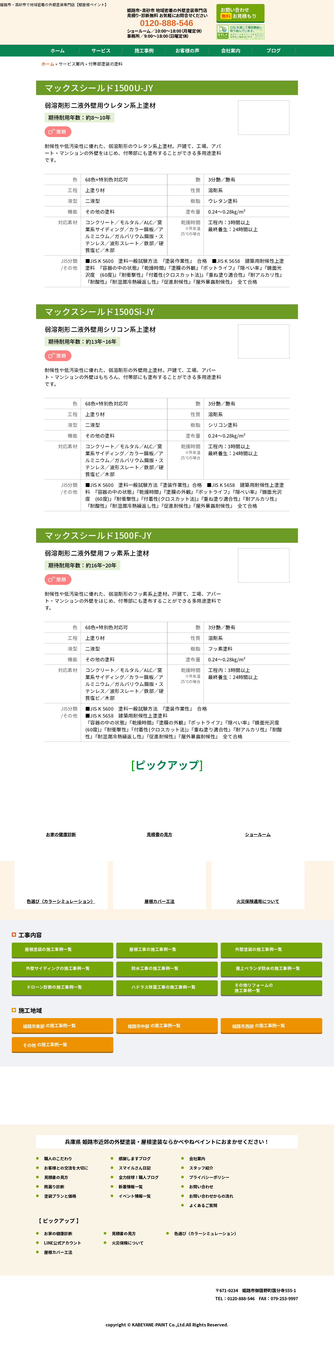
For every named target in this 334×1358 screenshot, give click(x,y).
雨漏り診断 (54, 1186)
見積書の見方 (57, 1177)
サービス (101, 50)
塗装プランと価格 (61, 1196)
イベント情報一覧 (139, 1196)
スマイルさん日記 (139, 1167)
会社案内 (230, 50)
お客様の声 (187, 50)
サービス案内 (71, 63)
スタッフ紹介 (207, 1167)
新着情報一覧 (134, 1186)
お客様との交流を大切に (67, 1167)
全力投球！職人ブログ (143, 1177)
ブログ (273, 50)
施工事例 (144, 50)
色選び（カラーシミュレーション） (212, 1233)
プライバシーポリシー (216, 1177)
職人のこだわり (59, 1158)
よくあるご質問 (210, 1205)
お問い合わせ (207, 1186)
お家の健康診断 (59, 1233)
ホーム (58, 50)
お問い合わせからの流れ (218, 1196)
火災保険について (131, 1242)
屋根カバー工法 (59, 1252)
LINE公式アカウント (63, 1242)
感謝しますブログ (139, 1158)
